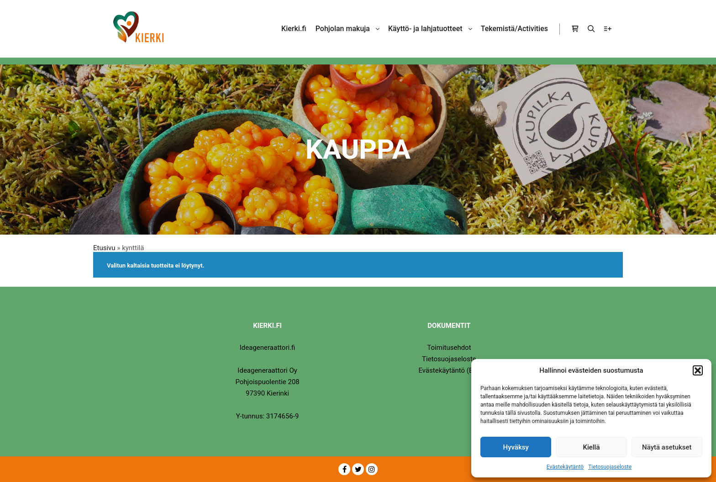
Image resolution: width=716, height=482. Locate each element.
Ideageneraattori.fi (267, 347)
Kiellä (591, 447)
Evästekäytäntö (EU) (448, 370)
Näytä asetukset (667, 447)
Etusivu (104, 248)
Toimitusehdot (449, 347)
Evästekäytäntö (565, 467)
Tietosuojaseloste (610, 467)
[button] (697, 370)
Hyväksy (516, 447)
